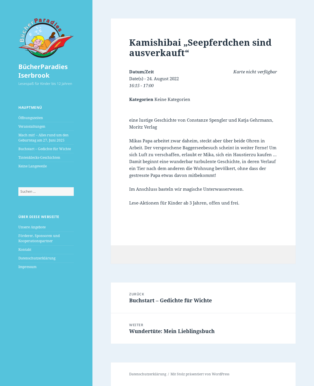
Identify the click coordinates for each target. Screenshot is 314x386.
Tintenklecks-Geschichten (39, 157)
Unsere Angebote (32, 227)
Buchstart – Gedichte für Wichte (44, 148)
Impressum (27, 266)
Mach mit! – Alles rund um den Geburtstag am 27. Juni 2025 (43, 138)
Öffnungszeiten (30, 117)
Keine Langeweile (32, 166)
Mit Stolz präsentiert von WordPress (199, 374)
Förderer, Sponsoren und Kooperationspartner (39, 238)
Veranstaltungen (31, 126)
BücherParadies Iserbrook (43, 70)
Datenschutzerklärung (36, 258)
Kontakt (24, 249)
